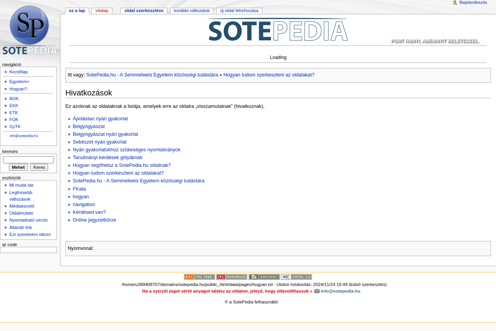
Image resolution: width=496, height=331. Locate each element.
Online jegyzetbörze (94, 220)
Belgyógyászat (89, 126)
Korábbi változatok (192, 10)
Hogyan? (18, 89)
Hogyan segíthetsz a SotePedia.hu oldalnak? (122, 165)
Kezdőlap (18, 71)
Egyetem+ (19, 81)
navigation (84, 204)
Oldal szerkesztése (144, 10)
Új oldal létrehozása (239, 10)
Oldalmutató (21, 213)
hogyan (81, 196)
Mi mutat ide (21, 185)
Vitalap (101, 10)
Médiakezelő (21, 206)
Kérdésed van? (89, 212)
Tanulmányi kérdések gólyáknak (108, 157)
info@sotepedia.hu (24, 136)
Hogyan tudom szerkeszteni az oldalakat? (269, 75)
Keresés (10, 151)
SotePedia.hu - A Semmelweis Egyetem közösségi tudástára (152, 75)
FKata (79, 189)
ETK (13, 112)
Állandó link (20, 227)
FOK (14, 119)
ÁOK (14, 98)
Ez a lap (77, 10)
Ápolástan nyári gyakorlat (100, 118)
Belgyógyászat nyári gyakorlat (105, 134)
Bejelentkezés (473, 2)
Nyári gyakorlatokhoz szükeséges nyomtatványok (127, 150)
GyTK (15, 126)
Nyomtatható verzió (28, 220)
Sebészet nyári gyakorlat (100, 142)
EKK (13, 105)
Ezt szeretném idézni (29, 234)
